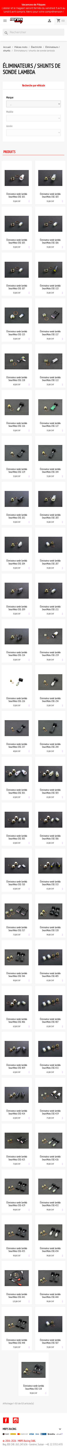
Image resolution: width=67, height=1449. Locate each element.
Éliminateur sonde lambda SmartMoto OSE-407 (50, 1020)
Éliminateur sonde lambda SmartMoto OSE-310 (16, 883)
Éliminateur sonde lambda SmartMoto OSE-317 (16, 929)
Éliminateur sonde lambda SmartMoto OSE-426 (50, 1158)
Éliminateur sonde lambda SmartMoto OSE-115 (16, 333)
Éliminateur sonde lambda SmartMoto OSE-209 (16, 608)
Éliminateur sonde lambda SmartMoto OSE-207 (50, 562)
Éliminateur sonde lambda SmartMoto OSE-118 (16, 379)
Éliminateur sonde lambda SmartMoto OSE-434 (50, 1249)
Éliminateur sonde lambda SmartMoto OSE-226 (16, 699)
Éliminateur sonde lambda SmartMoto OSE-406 (16, 1020)
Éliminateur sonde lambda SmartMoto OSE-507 (50, 1341)
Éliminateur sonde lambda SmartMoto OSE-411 (50, 1066)
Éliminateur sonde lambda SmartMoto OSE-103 (50, 195)
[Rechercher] (33, 32)
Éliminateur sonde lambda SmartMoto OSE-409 (16, 1066)
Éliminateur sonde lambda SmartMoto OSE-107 (16, 287)
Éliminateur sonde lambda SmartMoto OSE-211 (50, 608)
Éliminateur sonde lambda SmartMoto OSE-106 (50, 241)
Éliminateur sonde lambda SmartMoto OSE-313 (50, 883)
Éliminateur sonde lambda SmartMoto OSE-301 (16, 791)
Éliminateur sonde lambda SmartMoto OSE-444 (50, 1295)
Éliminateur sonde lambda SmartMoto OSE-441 (16, 1295)
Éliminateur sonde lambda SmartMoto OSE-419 (50, 1112)
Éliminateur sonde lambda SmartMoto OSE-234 (50, 699)
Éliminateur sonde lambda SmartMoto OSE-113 (50, 287)
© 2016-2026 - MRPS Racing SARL (19, 1440)
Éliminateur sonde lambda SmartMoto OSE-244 (50, 745)
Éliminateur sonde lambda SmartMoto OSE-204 (16, 562)
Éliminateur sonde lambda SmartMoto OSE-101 (16, 195)
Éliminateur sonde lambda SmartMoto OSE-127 (50, 424)
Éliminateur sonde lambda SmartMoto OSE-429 (16, 1204)
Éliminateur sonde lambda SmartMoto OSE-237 (16, 745)
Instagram (16, 1420)
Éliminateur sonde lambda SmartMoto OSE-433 (16, 1249)
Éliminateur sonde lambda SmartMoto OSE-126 (16, 424)
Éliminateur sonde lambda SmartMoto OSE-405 (50, 974)
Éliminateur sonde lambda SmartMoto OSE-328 (50, 929)
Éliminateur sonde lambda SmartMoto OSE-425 (16, 1158)
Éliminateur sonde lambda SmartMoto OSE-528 (33, 1387)
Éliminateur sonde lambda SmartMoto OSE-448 (16, 1341)
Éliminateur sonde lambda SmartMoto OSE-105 (16, 241)
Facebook (6, 1420)
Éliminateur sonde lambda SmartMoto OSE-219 (50, 654)
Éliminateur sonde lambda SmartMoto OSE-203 (50, 516)
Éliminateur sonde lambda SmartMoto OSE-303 (50, 791)
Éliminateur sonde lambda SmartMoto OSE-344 (16, 974)
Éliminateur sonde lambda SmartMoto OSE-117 (50, 333)
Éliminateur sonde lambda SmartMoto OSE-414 (16, 1112)
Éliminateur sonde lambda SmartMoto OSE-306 (50, 837)
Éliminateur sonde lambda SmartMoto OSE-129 (16, 470)
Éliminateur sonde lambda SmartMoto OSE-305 (16, 837)
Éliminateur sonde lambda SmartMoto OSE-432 (50, 1204)
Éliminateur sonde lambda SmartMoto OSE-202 (16, 516)
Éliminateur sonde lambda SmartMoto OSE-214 (16, 654)
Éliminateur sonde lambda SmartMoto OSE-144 (50, 470)
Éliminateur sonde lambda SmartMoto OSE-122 (50, 379)
